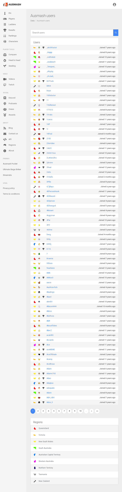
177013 (50, 110)
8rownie (50, 258)
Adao (49, 378)
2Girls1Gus (51, 153)
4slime (49, 230)
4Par (48, 220)
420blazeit (51, 196)
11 (48, 100)
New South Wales (43, 441)
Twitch (8, 85)
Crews (8, 109)
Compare (10, 54)
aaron (49, 283)
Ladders (9, 24)
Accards (50, 340)
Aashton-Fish (52, 287)
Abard (49, 297)
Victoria (39, 435)
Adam (49, 369)
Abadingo (50, 292)
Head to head (11, 60)
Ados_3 (50, 402)
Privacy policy (9, 188)
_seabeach (51, 62)
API (7, 139)
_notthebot (51, 57)
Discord (9, 98)
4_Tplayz (50, 187)
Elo (7, 13)
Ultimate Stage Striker (12, 169)
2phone (50, 163)
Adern (49, 393)
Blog (8, 128)
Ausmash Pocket (10, 164)
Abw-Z (49, 330)
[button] (114, 4)
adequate (50, 388)
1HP (48, 124)
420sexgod (51, 206)
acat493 (50, 335)
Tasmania (40, 474)
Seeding (9, 66)
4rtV (48, 225)
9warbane (51, 268)
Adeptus (50, 383)
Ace (48, 345)
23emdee (50, 143)
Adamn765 (51, 374)
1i (47, 129)
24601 (49, 148)
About (8, 150)
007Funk (50, 81)
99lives (50, 263)
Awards (9, 115)
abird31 (50, 302)
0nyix (49, 91)
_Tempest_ (51, 67)
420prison (51, 201)
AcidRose (51, 364)
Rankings (10, 36)
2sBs (49, 172)
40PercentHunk (53, 191)
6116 (49, 249)
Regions (9, 145)
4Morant (50, 210)
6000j (49, 244)
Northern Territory (43, 468)
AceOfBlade (52, 354)
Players (9, 19)
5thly (49, 239)
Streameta (7, 175)
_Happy (49, 52)
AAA (48, 273)
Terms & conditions (11, 194)
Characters (10, 41)
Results (9, 30)
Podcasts (10, 103)
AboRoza (50, 316)
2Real (49, 167)
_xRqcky (50, 71)
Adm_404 (50, 398)
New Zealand (42, 481)
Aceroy (49, 359)
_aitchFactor (52, 48)
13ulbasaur (51, 105)
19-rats (49, 115)
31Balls (50, 177)
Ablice (49, 311)
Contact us (10, 133)
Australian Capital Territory (47, 455)
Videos (9, 79)
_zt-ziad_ (50, 76)
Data (32, 21)
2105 (49, 139)
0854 (49, 86)
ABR (48, 321)
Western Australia (44, 461)
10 (80, 411)
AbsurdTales (52, 326)
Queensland (41, 428)
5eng (49, 234)
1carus (49, 119)
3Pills (49, 182)
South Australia (42, 448)
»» (97, 411)
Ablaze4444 (51, 306)
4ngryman (51, 215)
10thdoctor (51, 95)
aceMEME (51, 349)
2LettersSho (52, 158)
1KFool (49, 134)
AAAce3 (50, 278)
